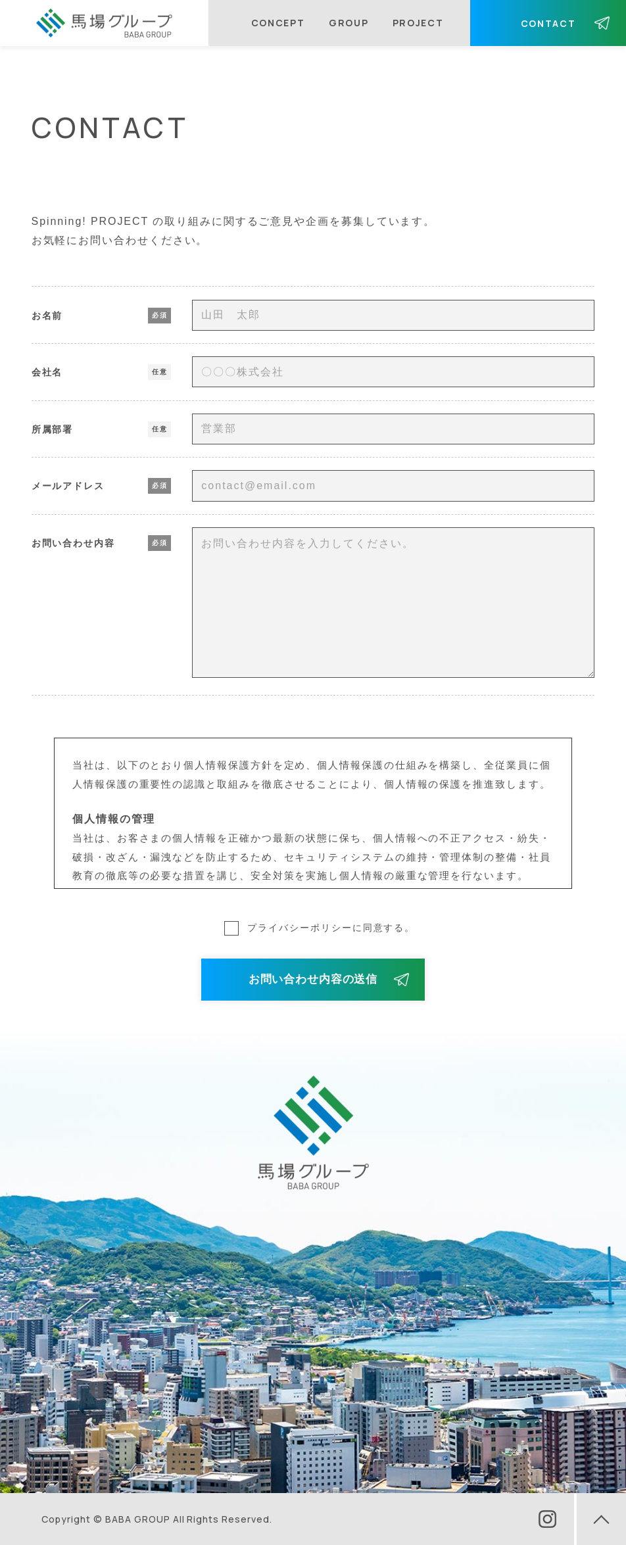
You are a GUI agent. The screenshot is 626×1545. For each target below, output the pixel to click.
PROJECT (418, 23)
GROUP (348, 23)
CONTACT (548, 23)
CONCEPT (278, 23)
